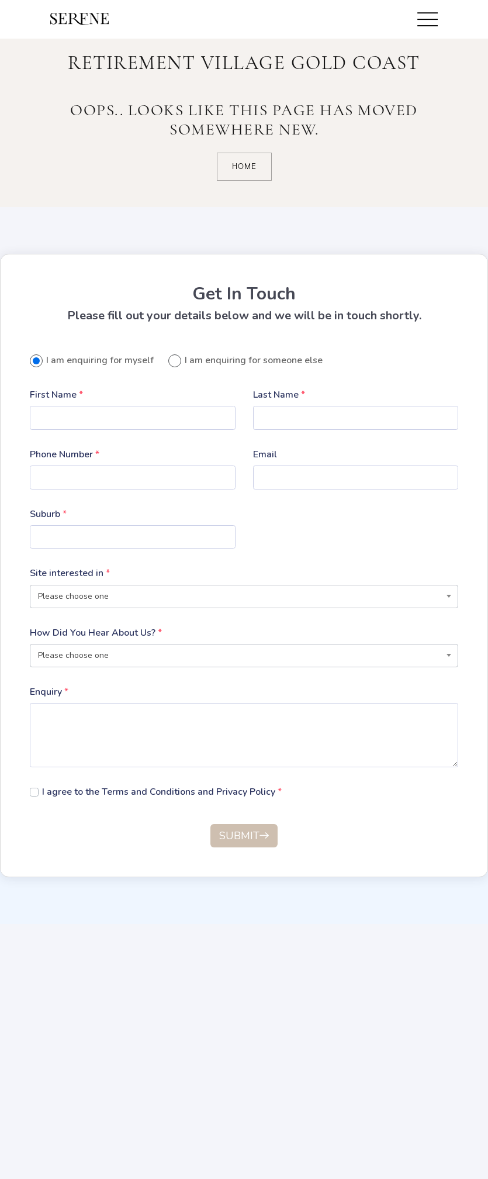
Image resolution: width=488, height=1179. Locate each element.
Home (244, 166)
